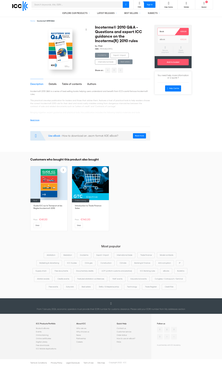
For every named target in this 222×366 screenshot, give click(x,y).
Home (32, 21)
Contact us (121, 328)
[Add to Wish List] (86, 29)
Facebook (174, 329)
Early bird (70, 287)
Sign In (150, 5)
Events (38, 332)
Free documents (61, 271)
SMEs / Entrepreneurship (109, 287)
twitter (114, 70)
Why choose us (82, 332)
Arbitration (51, 255)
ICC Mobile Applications (46, 349)
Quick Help (122, 323)
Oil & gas (88, 263)
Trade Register (151, 287)
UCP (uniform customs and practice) (117, 271)
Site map (101, 363)
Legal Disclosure (73, 363)
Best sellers (125, 62)
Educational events (139, 279)
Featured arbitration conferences (90, 279)
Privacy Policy (56, 363)
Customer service (124, 332)
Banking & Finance (142, 263)
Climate (123, 263)
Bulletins (180, 271)
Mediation (67, 255)
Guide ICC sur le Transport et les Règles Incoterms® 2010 (47, 206)
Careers (79, 342)
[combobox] (77, 4)
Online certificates (43, 338)
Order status (122, 335)
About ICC (81, 323)
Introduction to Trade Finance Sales (88, 206)
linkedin (107, 70)
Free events (53, 287)
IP (180, 263)
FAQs (119, 342)
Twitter (167, 329)
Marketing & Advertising (49, 263)
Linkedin (160, 329)
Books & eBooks (42, 328)
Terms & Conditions (38, 363)
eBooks (166, 271)
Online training (42, 335)
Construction (106, 263)
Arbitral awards (43, 279)
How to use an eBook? (126, 338)
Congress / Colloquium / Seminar (169, 279)
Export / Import (119, 55)
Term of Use (88, 363)
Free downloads (42, 345)
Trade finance (146, 255)
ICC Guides (72, 263)
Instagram (160, 337)
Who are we (81, 328)
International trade (105, 62)
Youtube (167, 337)
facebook (120, 70)
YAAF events (117, 279)
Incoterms (102, 55)
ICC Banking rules (147, 271)
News (78, 335)
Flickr (174, 337)
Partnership (81, 338)
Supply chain (41, 271)
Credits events (63, 279)
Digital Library (41, 342)
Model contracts (166, 255)
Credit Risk (169, 287)
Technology (132, 287)
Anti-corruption (164, 263)
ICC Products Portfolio (46, 323)
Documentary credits (84, 271)
